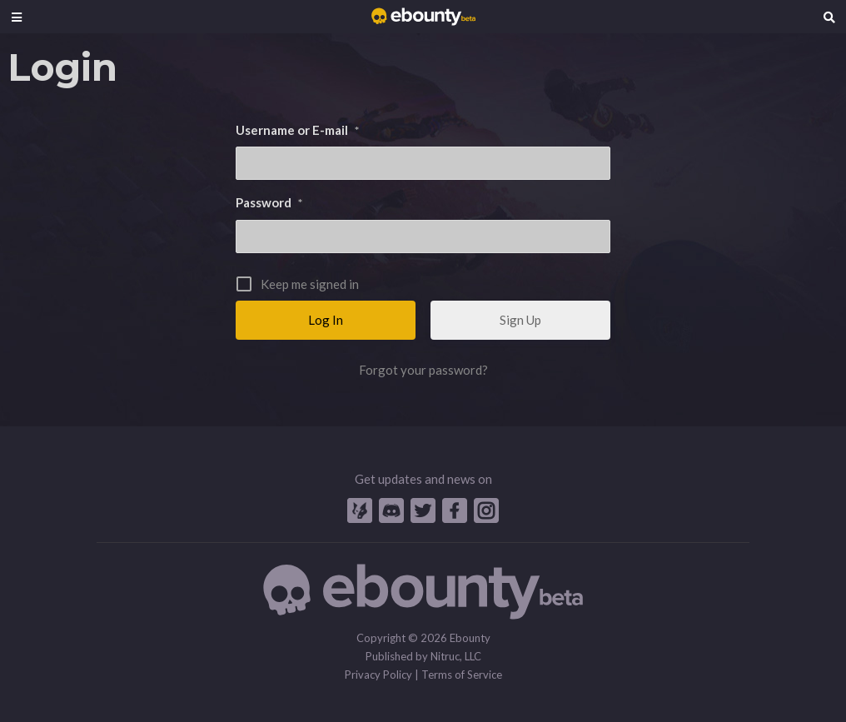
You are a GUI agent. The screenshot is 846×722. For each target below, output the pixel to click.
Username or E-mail (297, 129)
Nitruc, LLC (455, 656)
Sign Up (520, 319)
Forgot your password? (423, 369)
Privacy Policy (378, 674)
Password (269, 202)
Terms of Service (461, 674)
